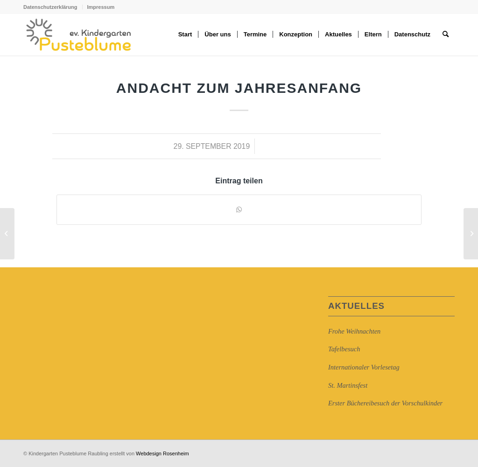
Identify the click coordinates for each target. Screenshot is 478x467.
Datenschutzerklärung (50, 7)
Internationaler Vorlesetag (364, 367)
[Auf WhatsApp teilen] (239, 209)
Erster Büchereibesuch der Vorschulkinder (385, 403)
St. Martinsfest (347, 385)
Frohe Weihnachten (354, 331)
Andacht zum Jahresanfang (239, 88)
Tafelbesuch (344, 349)
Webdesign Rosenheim (162, 453)
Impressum (101, 7)
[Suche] (445, 35)
